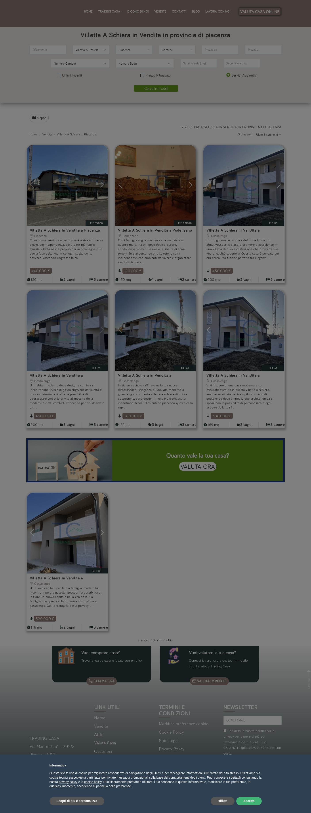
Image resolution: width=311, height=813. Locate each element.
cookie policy (93, 782)
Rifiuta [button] (222, 801)
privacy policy (68, 782)
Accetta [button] (249, 801)
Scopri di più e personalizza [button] (77, 801)
